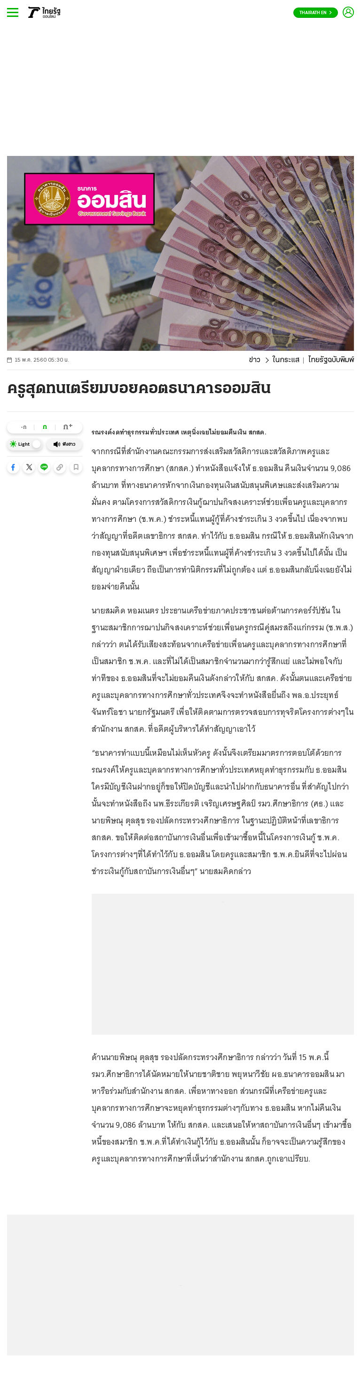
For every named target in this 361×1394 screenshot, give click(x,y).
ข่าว (254, 360)
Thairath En (315, 12)
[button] (13, 467)
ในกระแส (286, 360)
